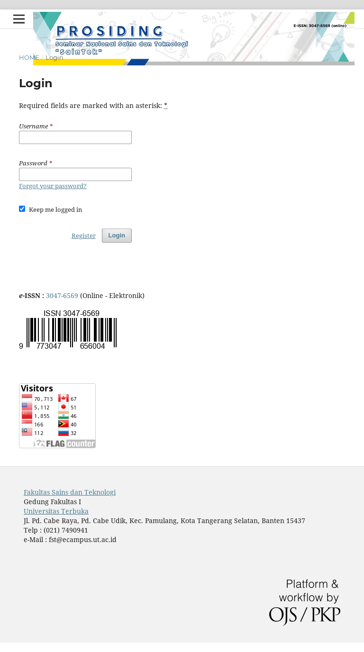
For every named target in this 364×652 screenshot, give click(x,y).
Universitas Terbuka (56, 511)
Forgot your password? (53, 185)
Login (117, 235)
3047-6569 (63, 295)
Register (84, 235)
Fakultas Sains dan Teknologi (70, 492)
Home (29, 57)
